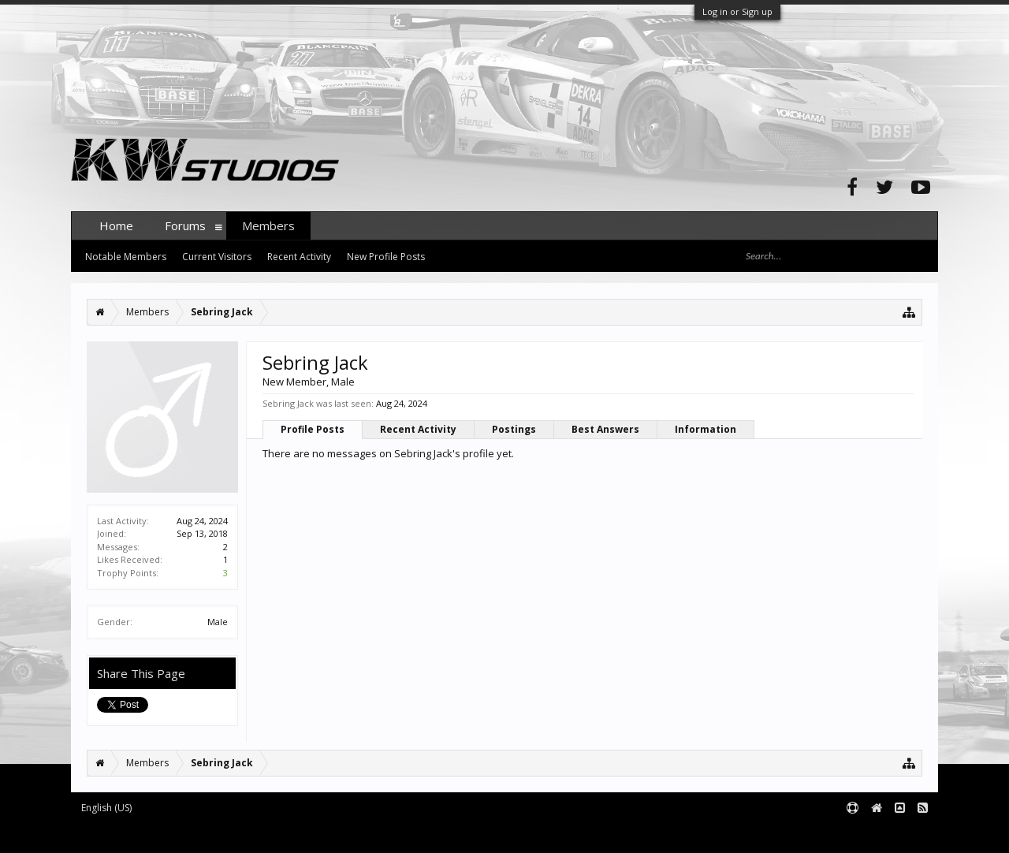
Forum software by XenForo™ (190, 834)
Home (116, 225)
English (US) (106, 807)
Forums (185, 225)
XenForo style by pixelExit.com (380, 834)
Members (268, 225)
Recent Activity (418, 429)
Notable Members (125, 256)
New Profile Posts (386, 256)
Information (705, 429)
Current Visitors (216, 256)
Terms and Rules (898, 834)
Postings (514, 429)
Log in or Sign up (737, 11)
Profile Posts (312, 429)
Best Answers (605, 429)
